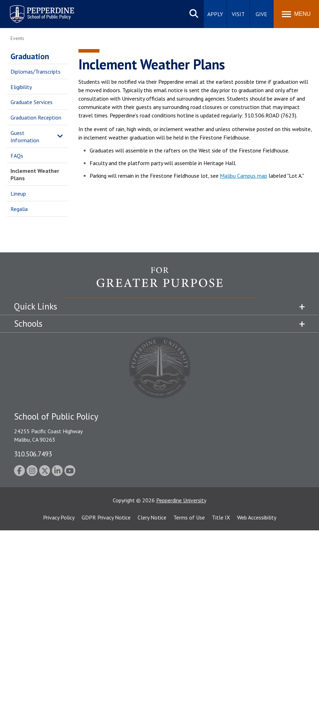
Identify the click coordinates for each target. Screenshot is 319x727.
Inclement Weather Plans (35, 174)
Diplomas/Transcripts (36, 71)
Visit (238, 14)
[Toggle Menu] (296, 14)
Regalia (19, 208)
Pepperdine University (181, 500)
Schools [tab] (28, 323)
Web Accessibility (256, 517)
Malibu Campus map (243, 175)
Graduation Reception (36, 117)
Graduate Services (32, 102)
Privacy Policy (59, 517)
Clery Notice (152, 517)
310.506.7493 (33, 453)
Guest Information (25, 136)
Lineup (18, 193)
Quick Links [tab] (35, 306)
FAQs (17, 155)
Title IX (221, 517)
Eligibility (21, 86)
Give (261, 14)
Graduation (30, 56)
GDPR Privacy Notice (106, 517)
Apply (215, 14)
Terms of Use (189, 517)
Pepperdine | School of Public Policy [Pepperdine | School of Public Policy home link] (34, 9)
